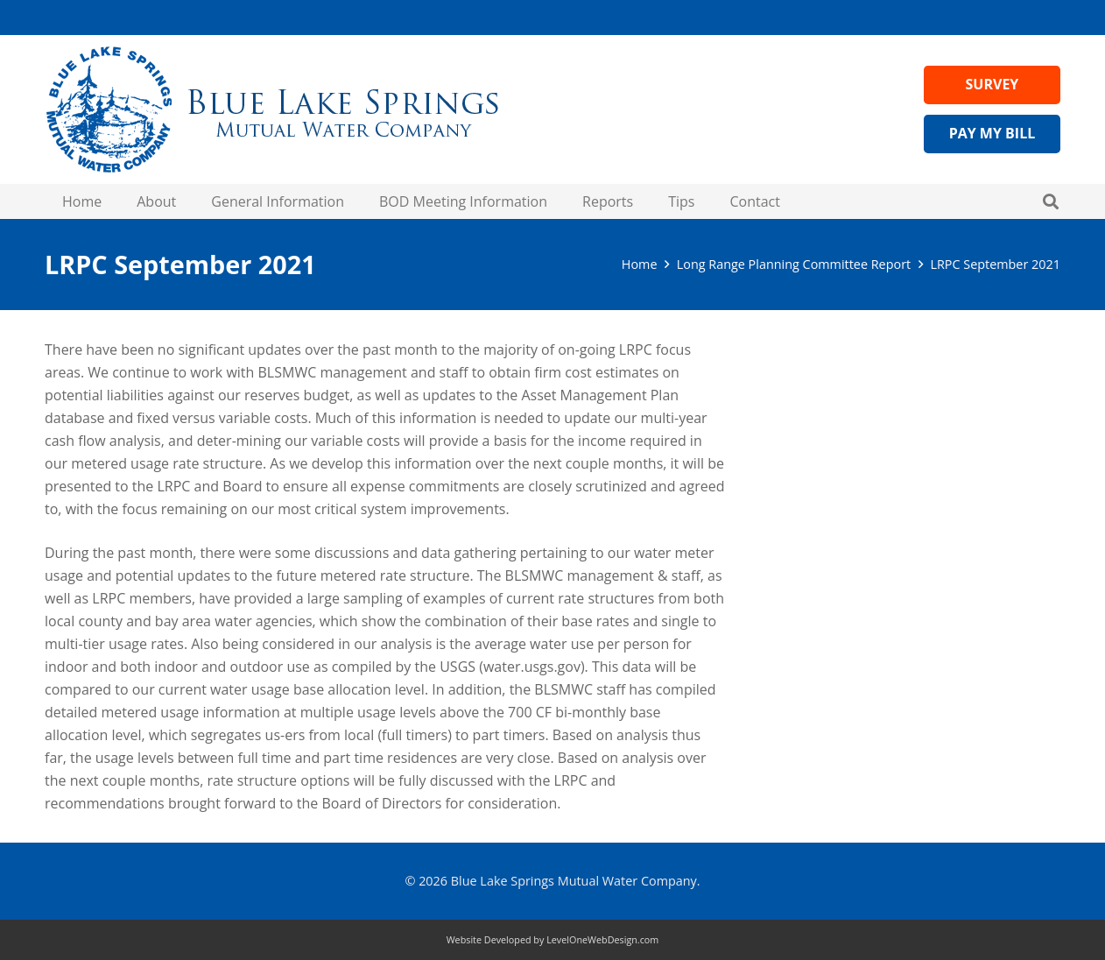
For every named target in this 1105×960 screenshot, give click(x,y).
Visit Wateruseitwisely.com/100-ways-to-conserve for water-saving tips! (918, 432)
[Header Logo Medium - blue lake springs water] (272, 109)
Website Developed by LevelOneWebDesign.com (553, 939)
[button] (1050, 201)
